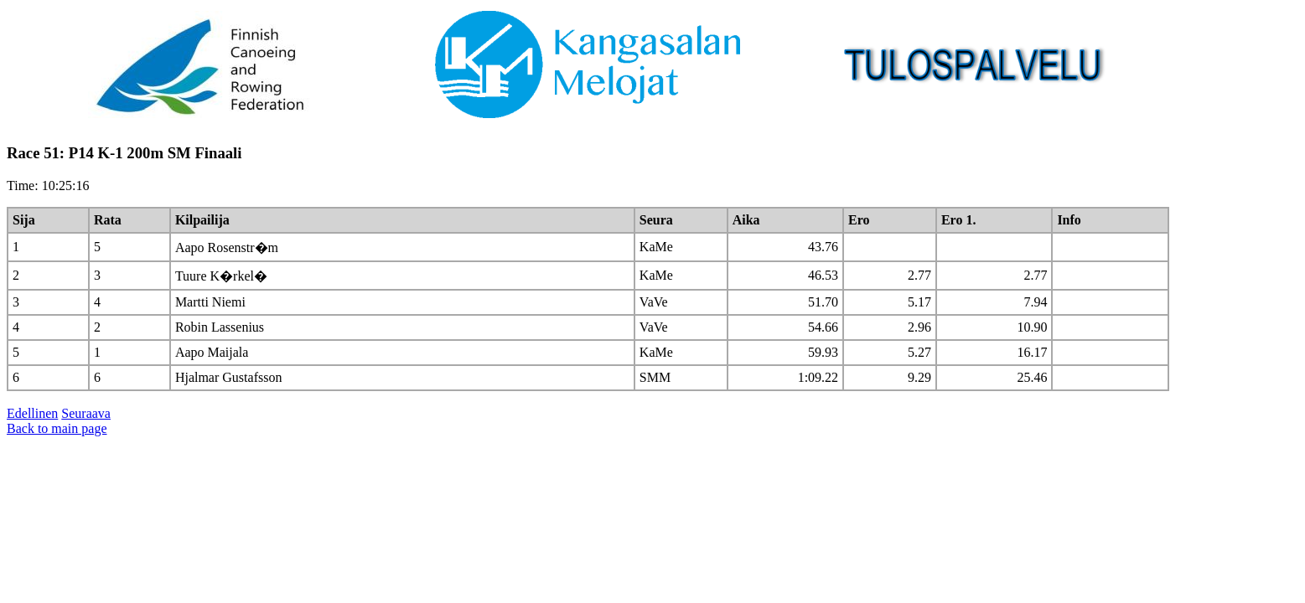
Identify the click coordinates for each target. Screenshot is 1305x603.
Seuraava (86, 413)
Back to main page (57, 428)
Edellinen (32, 413)
